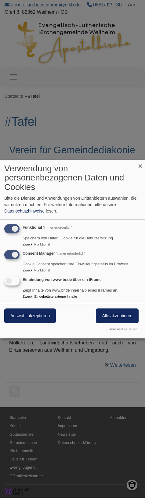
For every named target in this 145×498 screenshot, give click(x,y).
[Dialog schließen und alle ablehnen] (140, 163)
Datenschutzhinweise (24, 211)
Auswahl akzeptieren (30, 315)
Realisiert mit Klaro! (123, 329)
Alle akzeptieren (117, 315)
